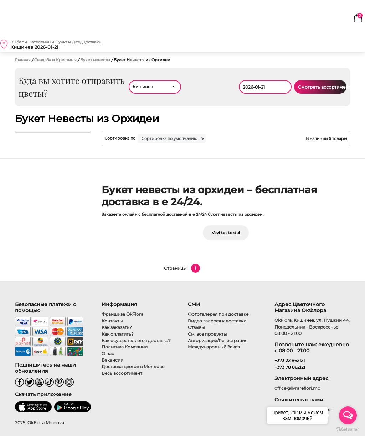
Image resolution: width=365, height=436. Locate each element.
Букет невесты (95, 59)
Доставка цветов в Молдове (133, 366)
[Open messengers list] (348, 415)
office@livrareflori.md (297, 388)
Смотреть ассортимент (322, 87)
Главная (23, 59)
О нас (108, 353)
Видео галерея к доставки (217, 321)
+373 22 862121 (289, 360)
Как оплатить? (118, 334)
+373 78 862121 (289, 367)
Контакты (112, 321)
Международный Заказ (214, 347)
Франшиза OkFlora (122, 314)
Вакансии (112, 360)
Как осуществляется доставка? (136, 340)
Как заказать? (117, 327)
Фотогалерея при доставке (218, 314)
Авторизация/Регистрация (217, 340)
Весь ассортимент (122, 373)
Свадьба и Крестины (56, 59)
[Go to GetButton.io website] (347, 429)
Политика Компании (125, 347)
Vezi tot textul (226, 232)
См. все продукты (207, 334)
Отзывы (196, 327)
